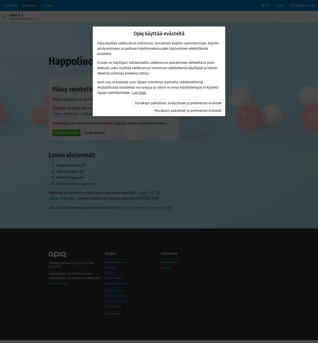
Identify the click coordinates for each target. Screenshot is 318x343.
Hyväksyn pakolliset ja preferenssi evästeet (188, 111)
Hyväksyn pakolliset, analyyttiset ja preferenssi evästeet (178, 103)
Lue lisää (139, 93)
